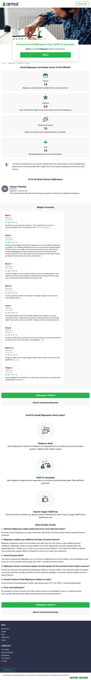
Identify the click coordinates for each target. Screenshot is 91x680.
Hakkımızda (5, 637)
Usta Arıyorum (5, 658)
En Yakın (4, 661)
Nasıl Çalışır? (5, 629)
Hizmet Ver (82, 4)
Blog (2, 634)
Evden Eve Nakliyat (7, 652)
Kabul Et (83, 677)
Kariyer (3, 640)
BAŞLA (45, 55)
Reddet (74, 677)
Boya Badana (5, 655)
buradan (60, 675)
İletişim (3, 631)
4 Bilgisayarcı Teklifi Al (45, 395)
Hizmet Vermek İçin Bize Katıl (45, 403)
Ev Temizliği (5, 649)
